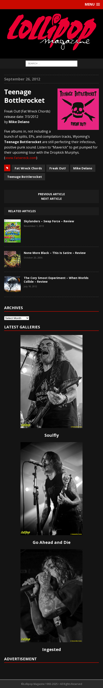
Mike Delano (82, 168)
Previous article (51, 194)
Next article (51, 199)
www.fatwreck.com (20, 158)
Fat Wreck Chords (28, 168)
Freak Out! (57, 168)
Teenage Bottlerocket (24, 177)
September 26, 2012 (22, 79)
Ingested (51, 649)
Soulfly (51, 435)
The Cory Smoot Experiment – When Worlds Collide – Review (56, 280)
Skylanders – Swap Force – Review (49, 221)
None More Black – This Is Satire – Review (55, 253)
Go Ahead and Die (52, 542)
